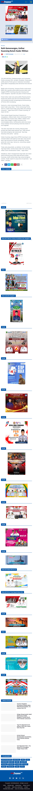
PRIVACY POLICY (26, 785)
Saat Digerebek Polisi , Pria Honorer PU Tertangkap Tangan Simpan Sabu (24, 747)
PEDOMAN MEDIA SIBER (8, 788)
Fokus (27, 759)
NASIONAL (11, 764)
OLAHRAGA (18, 764)
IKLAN (17, 762)
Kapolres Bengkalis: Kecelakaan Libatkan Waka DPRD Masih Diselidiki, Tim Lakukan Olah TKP (24, 706)
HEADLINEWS (5, 762)
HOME (4, 785)
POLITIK (3, 766)
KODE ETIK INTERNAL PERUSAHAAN (22, 788)
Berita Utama (16, 759)
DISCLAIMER (7, 787)
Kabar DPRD (23, 762)
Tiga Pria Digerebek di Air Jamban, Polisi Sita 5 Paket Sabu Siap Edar (23, 726)
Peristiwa (25, 764)
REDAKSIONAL (18, 785)
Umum (22, 766)
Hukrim (11, 762)
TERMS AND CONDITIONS (17, 787)
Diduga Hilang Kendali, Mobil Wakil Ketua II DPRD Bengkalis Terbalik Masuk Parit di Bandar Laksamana (24, 716)
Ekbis (23, 759)
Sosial (17, 766)
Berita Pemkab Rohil (6, 759)
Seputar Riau (10, 766)
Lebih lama (28, 203)
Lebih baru (4, 203)
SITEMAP (26, 787)
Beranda (3, 45)
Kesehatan (4, 764)
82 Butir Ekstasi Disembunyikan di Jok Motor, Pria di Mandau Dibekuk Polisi (24, 737)
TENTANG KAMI (10, 785)
